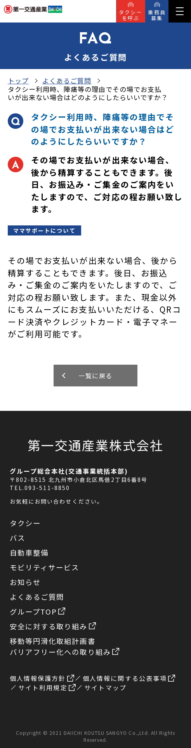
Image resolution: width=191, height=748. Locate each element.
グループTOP (38, 611)
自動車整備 (29, 552)
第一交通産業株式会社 (96, 445)
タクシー (25, 523)
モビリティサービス (45, 567)
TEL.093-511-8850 (40, 488)
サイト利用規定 (47, 687)
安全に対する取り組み (53, 626)
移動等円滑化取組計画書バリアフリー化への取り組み (65, 646)
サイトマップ (105, 687)
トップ (18, 80)
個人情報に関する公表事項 (129, 678)
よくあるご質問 (66, 80)
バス (17, 538)
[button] (179, 11)
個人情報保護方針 (42, 678)
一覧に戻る (95, 375)
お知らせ (25, 582)
